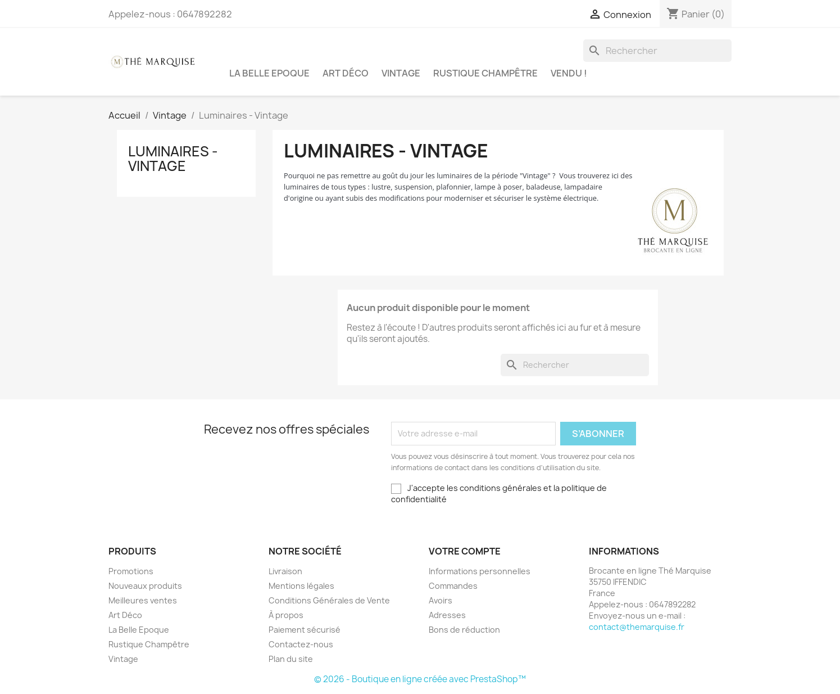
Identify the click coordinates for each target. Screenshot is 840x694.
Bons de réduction (464, 629)
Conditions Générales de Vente (329, 600)
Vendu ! (569, 73)
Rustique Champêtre (485, 73)
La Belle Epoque (269, 73)
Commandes (453, 585)
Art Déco (346, 73)
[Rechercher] (657, 50)
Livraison (285, 571)
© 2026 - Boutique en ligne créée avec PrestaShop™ (420, 679)
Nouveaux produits (145, 585)
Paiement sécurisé (304, 629)
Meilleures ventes (142, 600)
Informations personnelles (479, 571)
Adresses (447, 615)
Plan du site (291, 659)
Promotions (130, 571)
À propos (286, 615)
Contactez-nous (301, 644)
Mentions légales (301, 585)
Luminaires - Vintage (173, 158)
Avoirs (440, 600)
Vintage (401, 73)
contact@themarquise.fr (636, 626)
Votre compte (465, 551)
